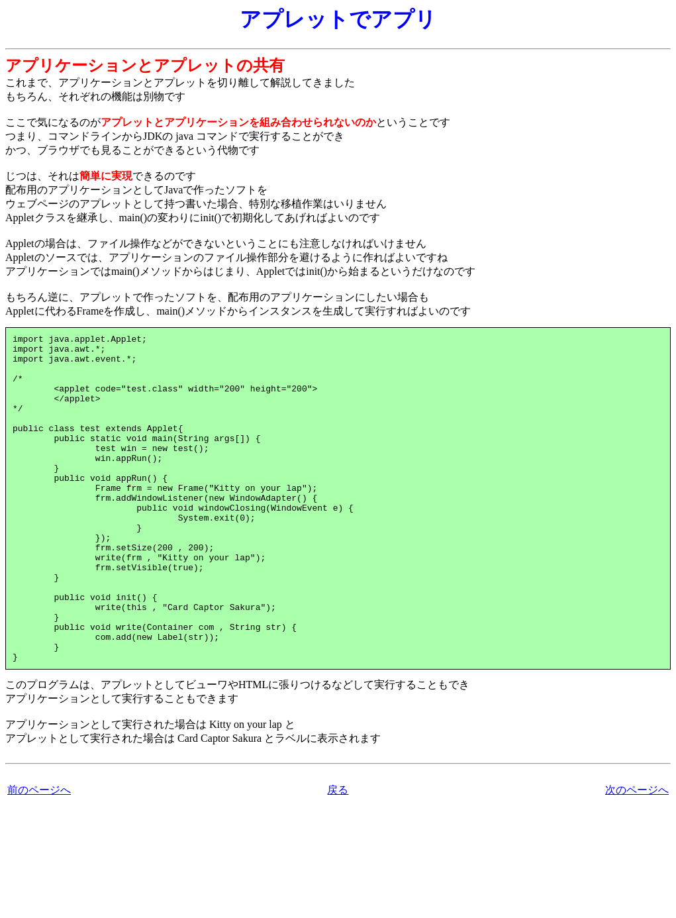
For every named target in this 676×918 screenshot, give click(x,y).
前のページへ (39, 855)
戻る (337, 855)
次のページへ (637, 855)
